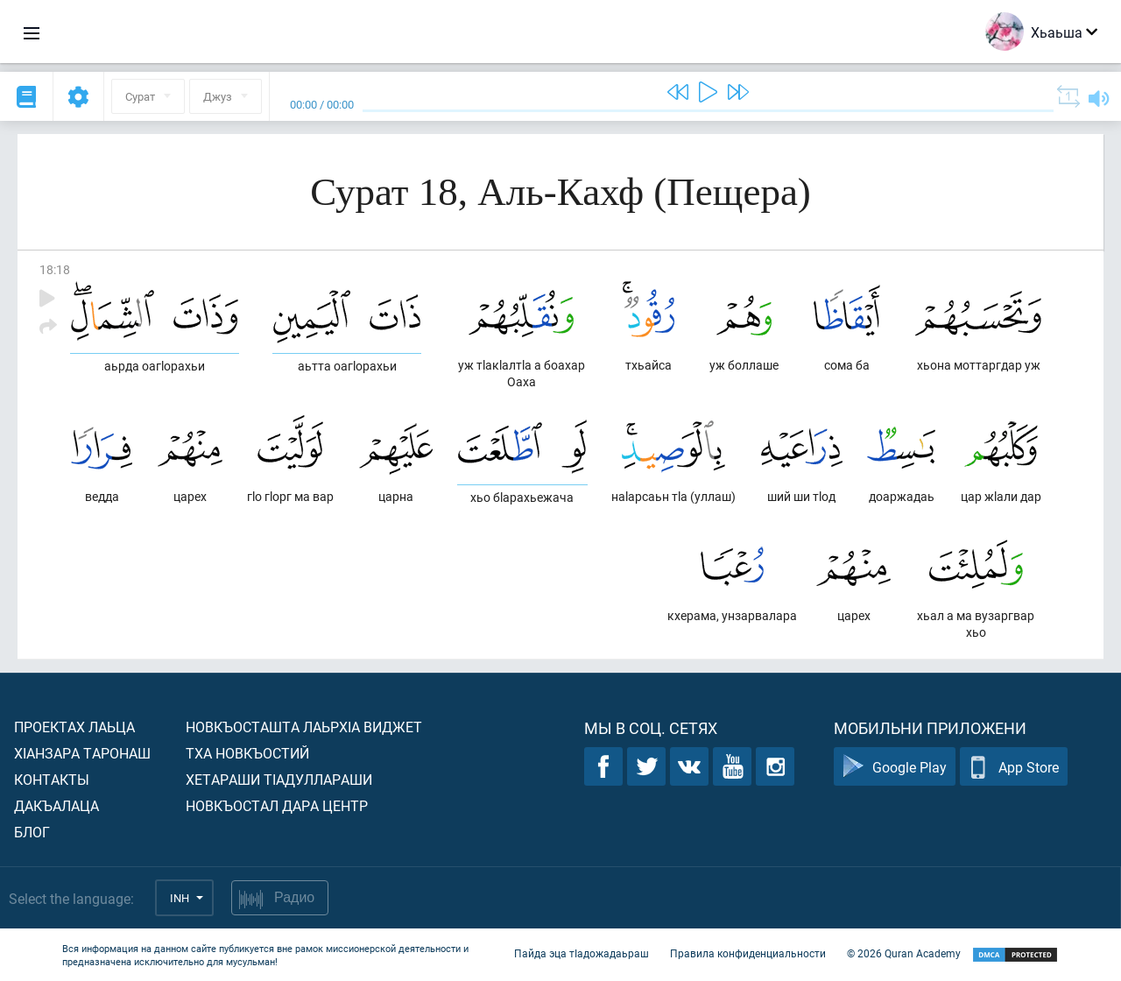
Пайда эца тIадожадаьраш (581, 953)
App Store (1014, 766)
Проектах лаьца (74, 726)
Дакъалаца (56, 805)
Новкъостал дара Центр (277, 805)
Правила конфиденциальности (748, 953)
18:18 (54, 269)
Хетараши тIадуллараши (279, 779)
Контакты (51, 779)
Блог (32, 831)
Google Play (895, 766)
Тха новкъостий (247, 753)
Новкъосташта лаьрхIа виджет (304, 726)
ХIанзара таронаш (82, 753)
